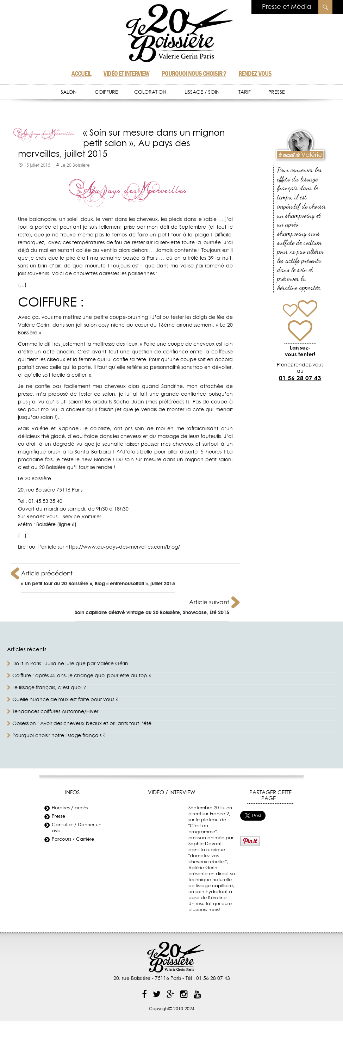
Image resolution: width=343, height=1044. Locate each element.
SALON (68, 92)
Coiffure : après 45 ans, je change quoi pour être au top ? (81, 675)
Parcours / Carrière (73, 839)
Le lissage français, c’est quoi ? (49, 687)
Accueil (81, 73)
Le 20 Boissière (75, 165)
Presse (58, 816)
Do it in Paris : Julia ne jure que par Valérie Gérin (70, 663)
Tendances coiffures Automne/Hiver (55, 711)
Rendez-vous (255, 73)
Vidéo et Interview (126, 73)
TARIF (244, 92)
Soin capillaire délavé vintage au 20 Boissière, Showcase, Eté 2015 (152, 606)
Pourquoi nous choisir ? (194, 73)
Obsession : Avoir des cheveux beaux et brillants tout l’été (81, 723)
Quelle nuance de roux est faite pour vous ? (65, 699)
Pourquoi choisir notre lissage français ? (59, 735)
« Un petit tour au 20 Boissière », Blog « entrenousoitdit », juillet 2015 (98, 577)
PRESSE (276, 92)
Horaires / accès (70, 808)
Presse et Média (286, 7)
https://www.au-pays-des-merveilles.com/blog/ (123, 547)
